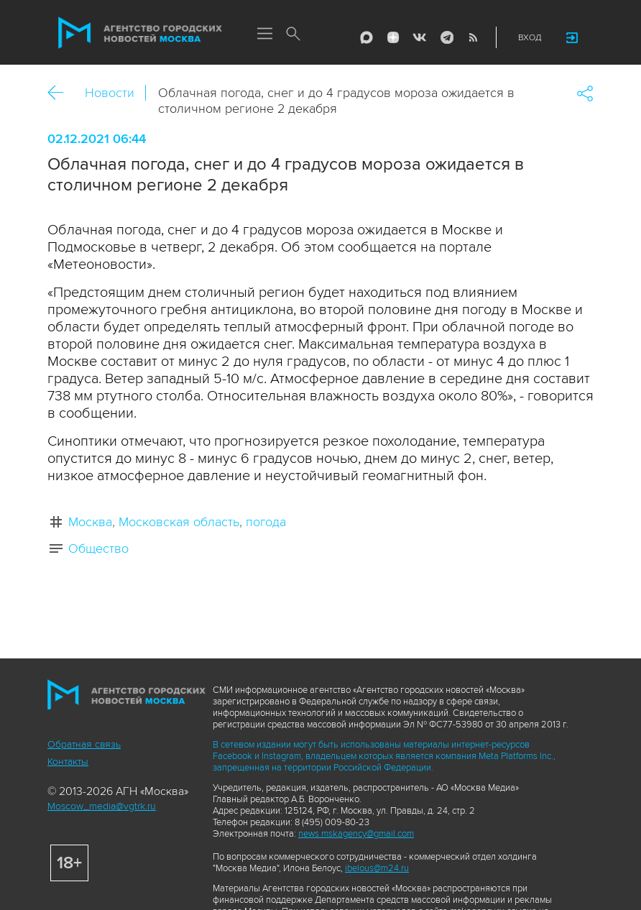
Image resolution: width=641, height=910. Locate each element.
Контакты (67, 761)
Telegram (446, 37)
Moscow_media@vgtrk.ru (101, 806)
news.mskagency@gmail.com (356, 834)
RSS (473, 37)
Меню (264, 34)
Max (366, 37)
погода (266, 522)
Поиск (293, 34)
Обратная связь (84, 744)
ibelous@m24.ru (377, 868)
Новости (109, 93)
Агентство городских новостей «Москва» (140, 33)
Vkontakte (419, 37)
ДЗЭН (393, 37)
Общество (98, 548)
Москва (90, 522)
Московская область (179, 522)
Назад (60, 93)
